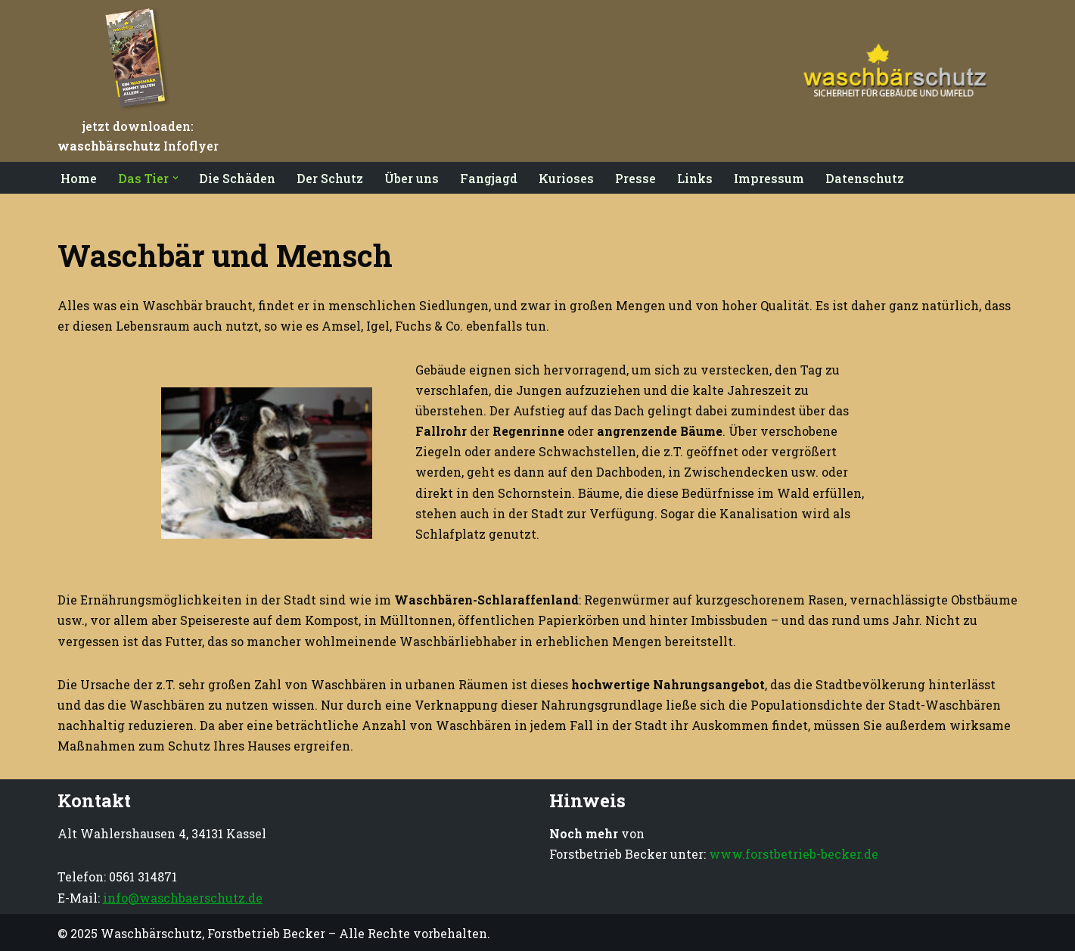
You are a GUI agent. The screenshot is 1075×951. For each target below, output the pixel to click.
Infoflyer (138, 146)
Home (79, 178)
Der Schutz (330, 178)
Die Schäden (238, 178)
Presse (636, 178)
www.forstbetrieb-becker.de (793, 854)
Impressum (770, 178)
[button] (175, 178)
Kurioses (567, 178)
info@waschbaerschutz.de (183, 898)
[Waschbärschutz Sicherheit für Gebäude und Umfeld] (885, 81)
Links (695, 178)
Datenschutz (865, 178)
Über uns (412, 178)
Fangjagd (489, 178)
